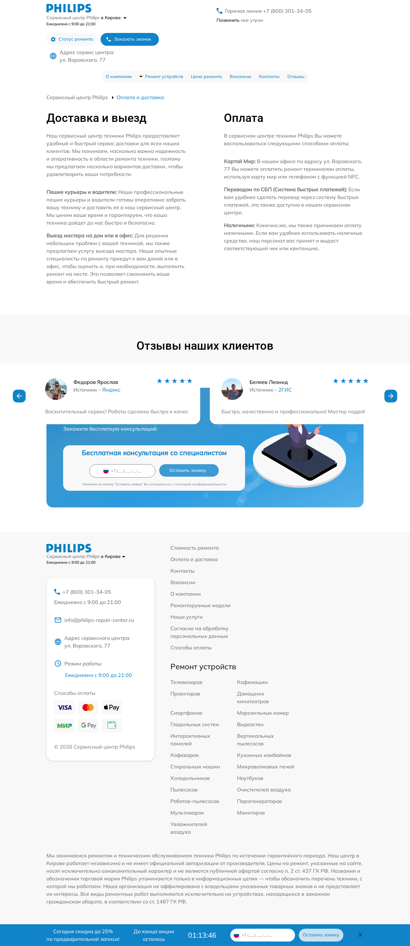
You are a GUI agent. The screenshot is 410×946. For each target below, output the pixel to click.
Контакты (269, 76)
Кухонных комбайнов (264, 755)
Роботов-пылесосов (194, 801)
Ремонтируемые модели (200, 605)
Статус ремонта (71, 39)
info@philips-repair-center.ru (94, 620)
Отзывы (296, 76)
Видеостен (250, 724)
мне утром (240, 20)
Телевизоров (186, 682)
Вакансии (240, 76)
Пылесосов (184, 789)
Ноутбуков (250, 778)
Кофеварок (184, 755)
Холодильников (190, 778)
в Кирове (114, 17)
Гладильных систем (194, 724)
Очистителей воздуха (264, 789)
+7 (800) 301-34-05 (100, 597)
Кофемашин (252, 682)
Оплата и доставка (194, 559)
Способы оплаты (191, 647)
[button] (19, 396)
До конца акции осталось (154, 935)
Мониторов (251, 812)
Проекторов (185, 693)
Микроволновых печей (265, 766)
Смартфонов (186, 713)
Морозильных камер (263, 713)
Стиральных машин (195, 766)
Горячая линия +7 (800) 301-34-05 (268, 11)
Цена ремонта (206, 76)
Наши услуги (186, 617)
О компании (119, 76)
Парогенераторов (259, 801)
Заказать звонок (128, 39)
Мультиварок (187, 812)
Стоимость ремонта (194, 548)
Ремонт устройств (164, 76)
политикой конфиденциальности (200, 484)
